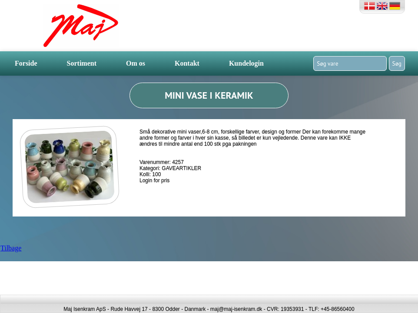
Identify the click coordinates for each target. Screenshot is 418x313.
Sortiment (81, 63)
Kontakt (187, 63)
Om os (135, 63)
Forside (26, 63)
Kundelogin (246, 63)
